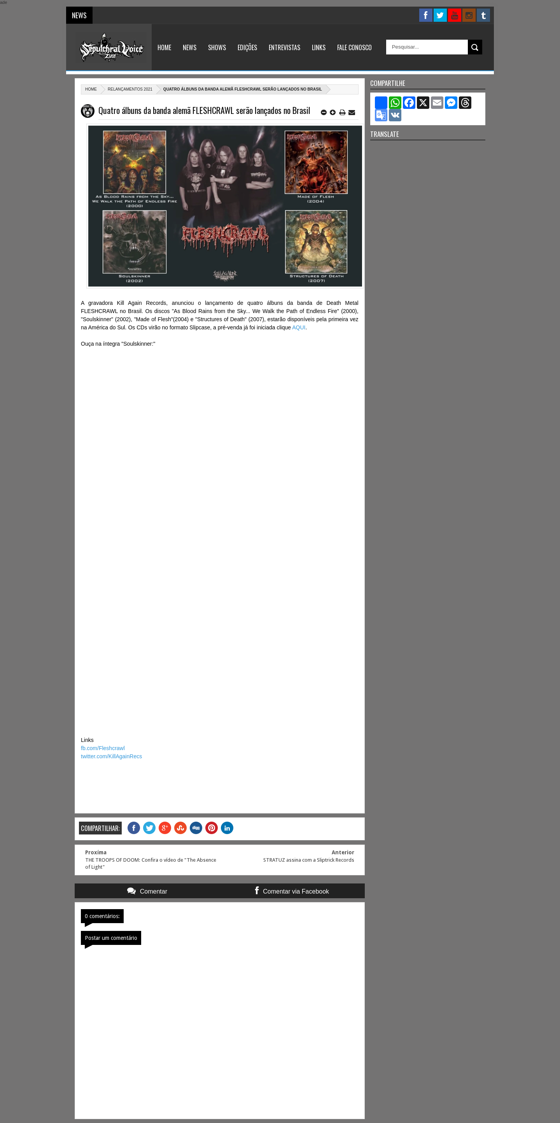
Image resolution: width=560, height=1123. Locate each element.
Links (319, 47)
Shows (217, 47)
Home (164, 47)
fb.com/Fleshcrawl (103, 748)
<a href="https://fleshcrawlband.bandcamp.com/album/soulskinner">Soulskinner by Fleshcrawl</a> (220, 541)
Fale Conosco (354, 47)
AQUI (298, 327)
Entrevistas (284, 47)
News (189, 47)
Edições (247, 47)
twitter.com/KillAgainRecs (111, 756)
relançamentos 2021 (130, 89)
